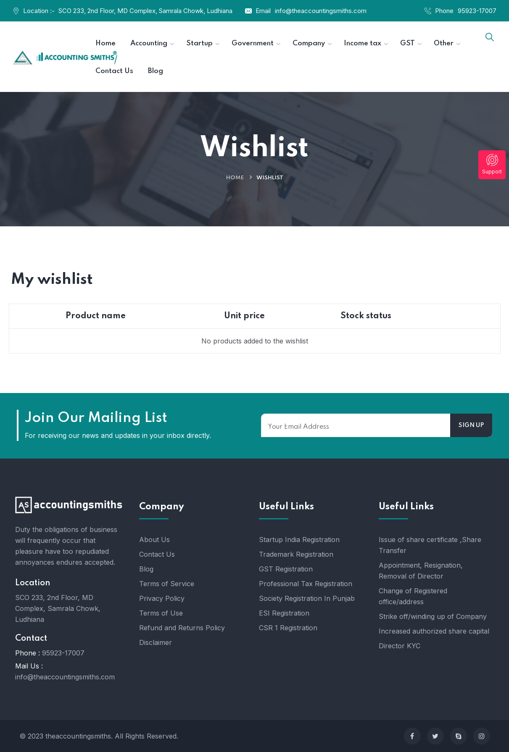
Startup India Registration (299, 539)
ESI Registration (284, 613)
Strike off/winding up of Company (433, 616)
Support (492, 164)
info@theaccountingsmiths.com (321, 11)
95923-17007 (477, 11)
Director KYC (399, 646)
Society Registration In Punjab (307, 598)
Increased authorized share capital (434, 631)
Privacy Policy (162, 598)
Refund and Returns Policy (182, 628)
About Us (154, 539)
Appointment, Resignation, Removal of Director (421, 570)
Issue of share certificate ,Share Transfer (430, 545)
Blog (146, 569)
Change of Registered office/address (413, 596)
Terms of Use (161, 613)
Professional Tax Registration (305, 583)
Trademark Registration (296, 554)
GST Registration (286, 569)
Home (235, 178)
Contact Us (157, 554)
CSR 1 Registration (288, 628)
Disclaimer (155, 642)
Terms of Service (166, 583)
